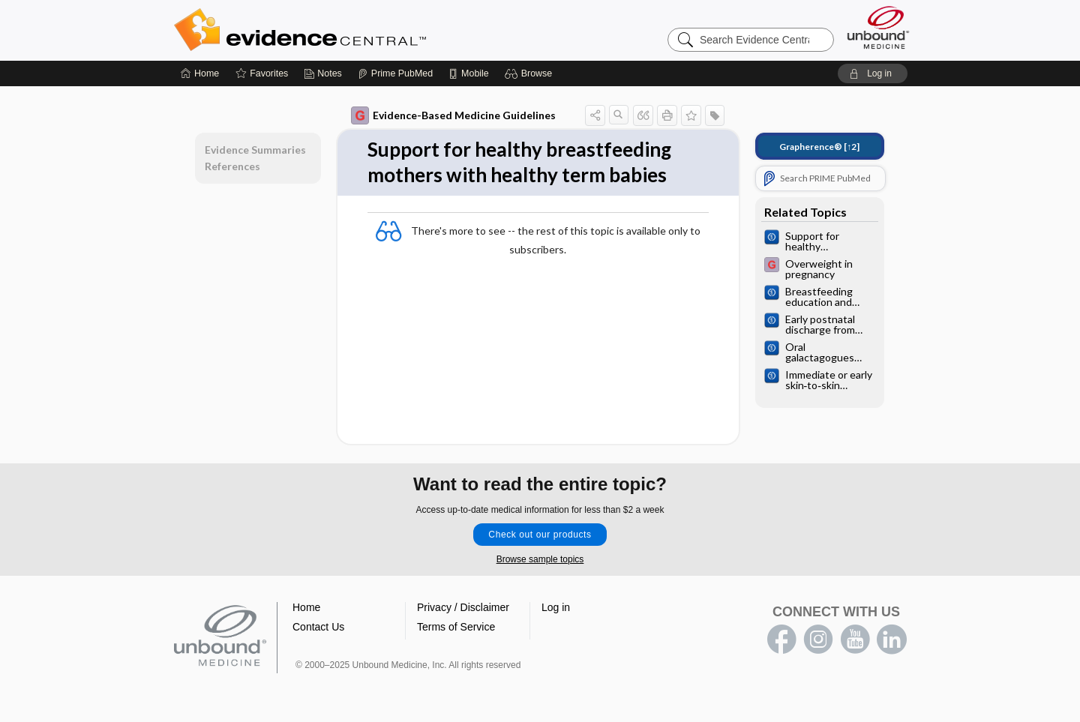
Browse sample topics (540, 559)
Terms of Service (456, 627)
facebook (781, 640)
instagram (818, 640)
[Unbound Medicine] (878, 27)
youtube (855, 640)
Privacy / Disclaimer (463, 607)
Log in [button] (556, 607)
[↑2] (819, 146)
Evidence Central (360, 29)
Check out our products (539, 534)
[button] (530, 73)
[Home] (200, 73)
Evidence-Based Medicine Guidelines (453, 115)
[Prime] (395, 73)
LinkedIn (892, 640)
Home (306, 607)
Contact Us (318, 627)
